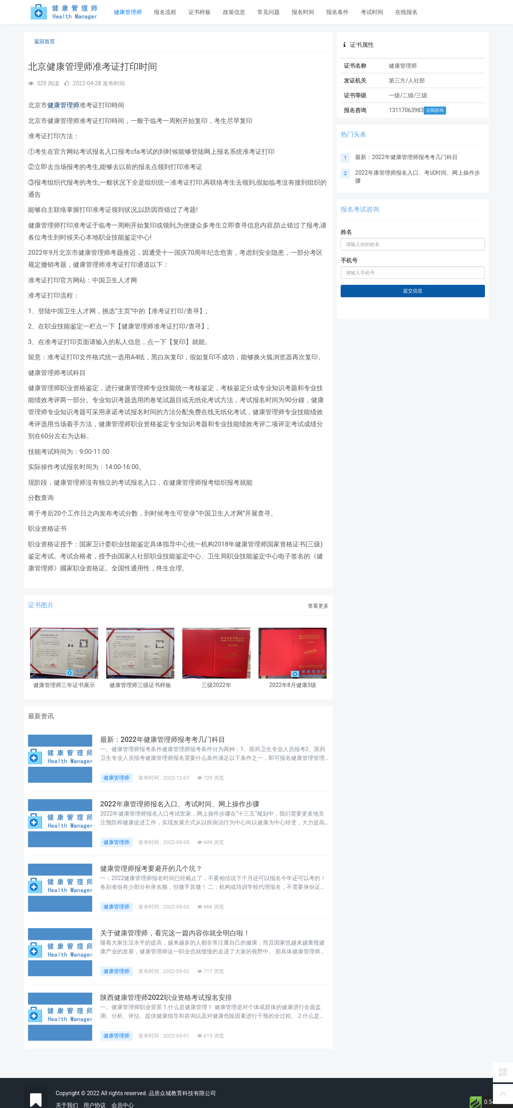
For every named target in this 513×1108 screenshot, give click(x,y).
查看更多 (318, 606)
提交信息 (412, 291)
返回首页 (44, 41)
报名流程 (165, 12)
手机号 (349, 260)
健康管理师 (128, 12)
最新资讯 (41, 716)
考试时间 (372, 12)
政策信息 (234, 12)
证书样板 (199, 12)
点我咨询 (435, 110)
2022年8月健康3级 (292, 685)
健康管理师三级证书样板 (140, 685)
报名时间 (303, 12)
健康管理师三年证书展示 (64, 685)
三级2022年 (216, 685)
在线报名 (406, 12)
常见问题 (268, 12)
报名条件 (337, 12)
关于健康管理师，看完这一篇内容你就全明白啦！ (179, 933)
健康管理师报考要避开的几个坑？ (154, 868)
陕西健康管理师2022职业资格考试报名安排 (169, 997)
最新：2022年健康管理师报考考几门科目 (166, 739)
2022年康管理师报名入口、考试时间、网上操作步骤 (184, 804)
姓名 (346, 232)
